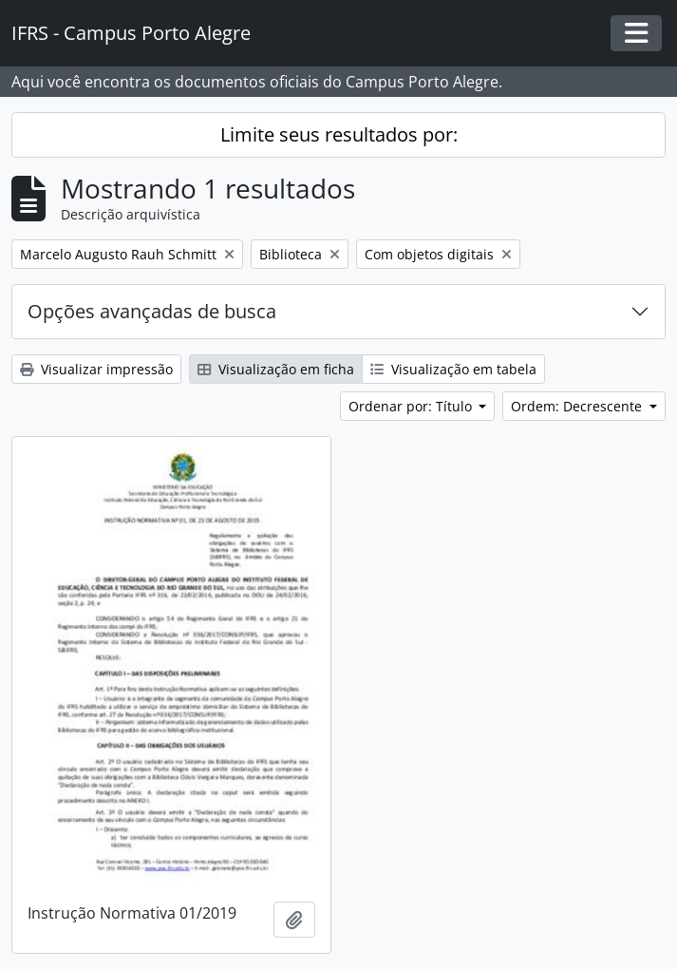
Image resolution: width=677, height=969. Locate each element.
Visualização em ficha (275, 369)
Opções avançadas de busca (152, 311)
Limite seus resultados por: (339, 134)
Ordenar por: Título (412, 406)
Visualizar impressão (96, 369)
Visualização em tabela (453, 369)
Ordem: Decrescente (578, 406)
